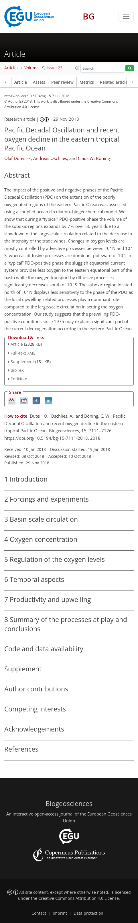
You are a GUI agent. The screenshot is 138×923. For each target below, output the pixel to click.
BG (89, 16)
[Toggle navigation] (126, 16)
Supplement (22, 361)
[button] (77, 68)
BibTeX (17, 370)
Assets (39, 82)
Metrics (87, 82)
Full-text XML (23, 353)
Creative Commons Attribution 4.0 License (78, 898)
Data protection (88, 913)
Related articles (115, 82)
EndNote (19, 379)
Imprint (60, 913)
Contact (38, 913)
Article (20, 82)
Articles (11, 68)
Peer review (62, 82)
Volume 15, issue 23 (43, 68)
